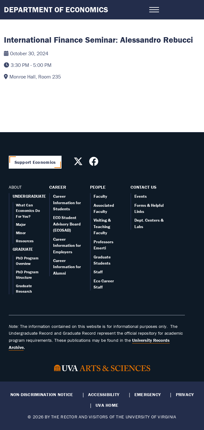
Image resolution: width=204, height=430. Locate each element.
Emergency (147, 394)
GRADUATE (23, 249)
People (98, 187)
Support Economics (35, 162)
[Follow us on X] (79, 163)
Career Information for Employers (67, 245)
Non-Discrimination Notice (41, 394)
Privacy (185, 394)
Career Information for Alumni (67, 267)
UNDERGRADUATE (29, 196)
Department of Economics (56, 9)
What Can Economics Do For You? (28, 211)
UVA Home (107, 405)
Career (57, 187)
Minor (21, 232)
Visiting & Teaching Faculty (102, 226)
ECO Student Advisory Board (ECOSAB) (67, 224)
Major (21, 224)
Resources (25, 240)
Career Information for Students (67, 203)
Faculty (100, 196)
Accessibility (103, 394)
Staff (98, 272)
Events (140, 196)
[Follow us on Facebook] (94, 163)
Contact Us (143, 187)
